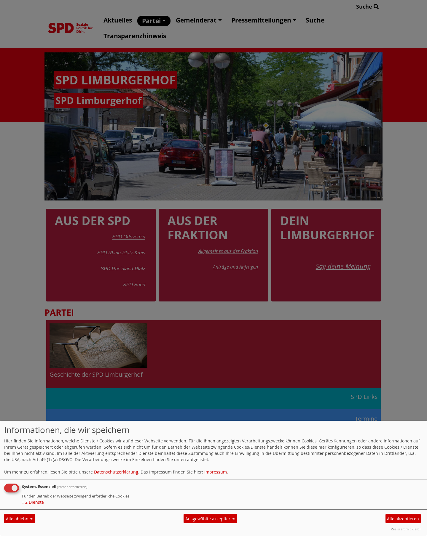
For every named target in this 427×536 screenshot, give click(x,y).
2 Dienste (33, 502)
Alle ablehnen (20, 518)
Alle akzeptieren (403, 518)
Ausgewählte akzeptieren (210, 518)
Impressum (215, 472)
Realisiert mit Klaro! (405, 529)
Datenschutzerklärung (116, 472)
